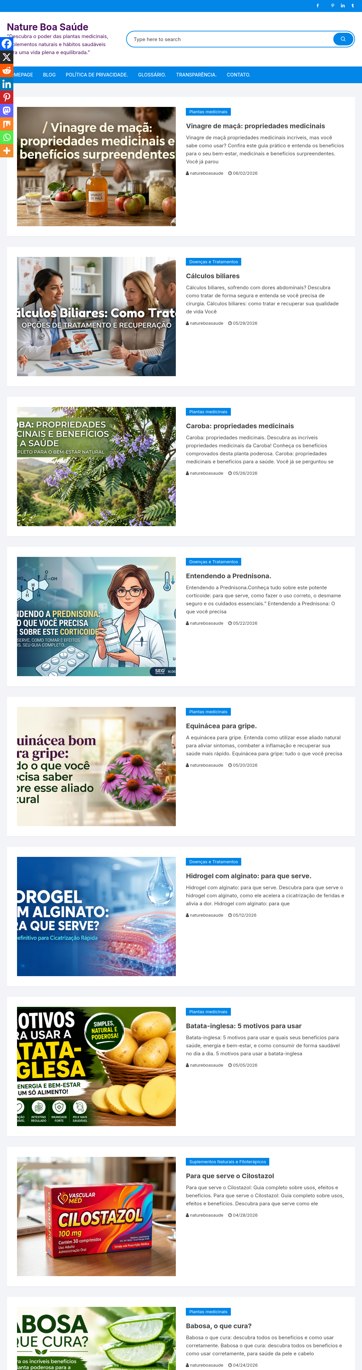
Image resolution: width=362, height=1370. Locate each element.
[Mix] (6, 124)
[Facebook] (6, 43)
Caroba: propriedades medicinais (240, 426)
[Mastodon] (6, 110)
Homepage (20, 75)
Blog (49, 75)
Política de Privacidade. (97, 75)
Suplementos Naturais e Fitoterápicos (227, 1161)
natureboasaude (206, 173)
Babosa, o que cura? (219, 1326)
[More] (6, 150)
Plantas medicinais (208, 111)
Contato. (239, 75)
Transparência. (196, 75)
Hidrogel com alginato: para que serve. (249, 876)
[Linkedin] (6, 84)
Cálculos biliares (213, 276)
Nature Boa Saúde (47, 27)
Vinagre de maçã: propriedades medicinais (255, 126)
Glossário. (152, 75)
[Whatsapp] (6, 137)
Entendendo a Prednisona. (228, 576)
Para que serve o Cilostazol (230, 1176)
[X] (6, 57)
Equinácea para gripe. (221, 726)
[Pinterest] (6, 97)
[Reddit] (6, 70)
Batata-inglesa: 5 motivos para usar (244, 1026)
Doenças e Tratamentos (213, 261)
